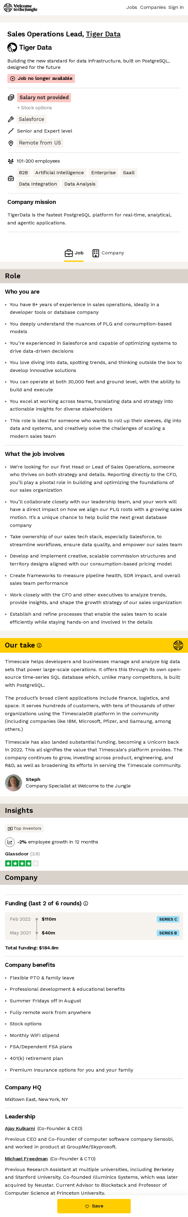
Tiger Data (103, 34)
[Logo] (20, 7)
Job (74, 253)
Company (107, 253)
